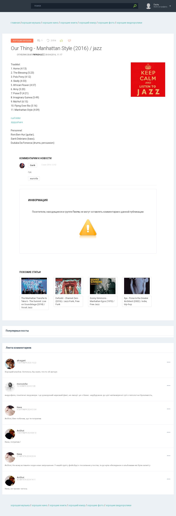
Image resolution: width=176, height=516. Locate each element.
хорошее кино (50, 22)
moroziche (22, 384)
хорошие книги (68, 22)
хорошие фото (106, 22)
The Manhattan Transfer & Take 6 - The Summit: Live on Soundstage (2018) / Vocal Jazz (34, 303)
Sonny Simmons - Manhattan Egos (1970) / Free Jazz (102, 301)
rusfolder (16, 118)
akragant (21, 360)
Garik (32, 165)
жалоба (34, 178)
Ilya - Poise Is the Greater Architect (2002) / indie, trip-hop (136, 301)
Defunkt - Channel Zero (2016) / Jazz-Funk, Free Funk (67, 301)
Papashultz (39, 54)
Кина (19, 407)
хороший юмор (87, 22)
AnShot (20, 430)
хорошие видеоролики (129, 22)
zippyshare (17, 122)
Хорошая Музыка (22, 41)
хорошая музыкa (30, 22)
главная (15, 22)
